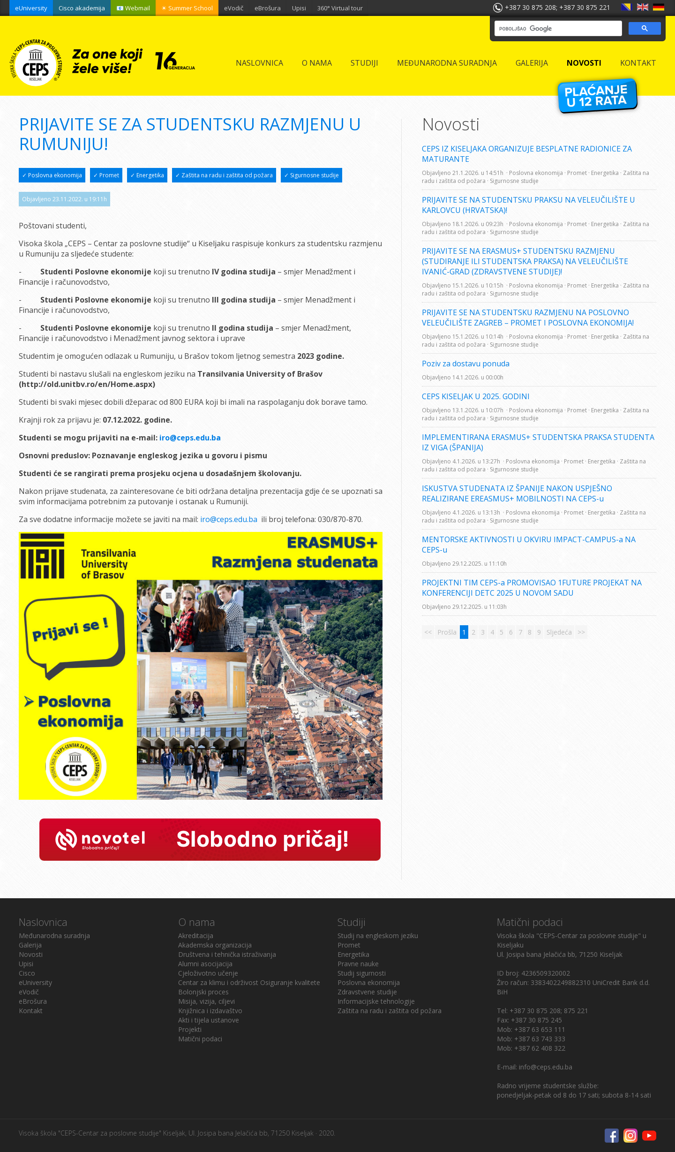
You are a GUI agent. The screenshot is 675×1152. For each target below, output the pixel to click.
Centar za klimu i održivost (218, 982)
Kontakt (638, 63)
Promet (349, 944)
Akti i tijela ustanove (208, 1020)
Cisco (27, 973)
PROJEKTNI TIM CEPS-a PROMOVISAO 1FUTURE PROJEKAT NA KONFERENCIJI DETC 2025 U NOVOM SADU (532, 587)
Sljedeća (559, 632)
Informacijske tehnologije (376, 1001)
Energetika (353, 954)
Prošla (447, 632)
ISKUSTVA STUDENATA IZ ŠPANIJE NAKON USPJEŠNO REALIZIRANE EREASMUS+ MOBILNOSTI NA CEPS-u (517, 493)
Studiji (364, 63)
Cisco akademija (82, 8)
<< (428, 632)
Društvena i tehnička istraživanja (227, 954)
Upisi (299, 8)
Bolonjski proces (203, 991)
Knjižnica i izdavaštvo (210, 1010)
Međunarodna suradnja (447, 63)
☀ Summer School (187, 8)
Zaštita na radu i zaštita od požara (390, 1010)
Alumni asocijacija (205, 963)
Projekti (190, 1029)
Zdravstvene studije (367, 991)
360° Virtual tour (340, 8)
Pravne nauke (358, 963)
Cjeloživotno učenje (208, 973)
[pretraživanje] (557, 28)
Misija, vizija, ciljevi (206, 1001)
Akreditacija (195, 935)
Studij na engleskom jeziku (378, 935)
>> (581, 632)
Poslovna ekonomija (369, 982)
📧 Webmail (133, 8)
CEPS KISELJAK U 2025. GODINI (476, 396)
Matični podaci (200, 1038)
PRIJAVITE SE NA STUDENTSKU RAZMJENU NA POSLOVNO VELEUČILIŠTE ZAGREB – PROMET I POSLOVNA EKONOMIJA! (528, 317)
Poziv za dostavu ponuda (466, 363)
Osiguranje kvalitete (290, 982)
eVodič (233, 8)
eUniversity (31, 8)
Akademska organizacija (215, 944)
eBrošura (268, 8)
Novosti (584, 63)
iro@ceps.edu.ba (228, 519)
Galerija (532, 63)
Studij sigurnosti (362, 973)
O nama (317, 63)
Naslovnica (259, 63)
